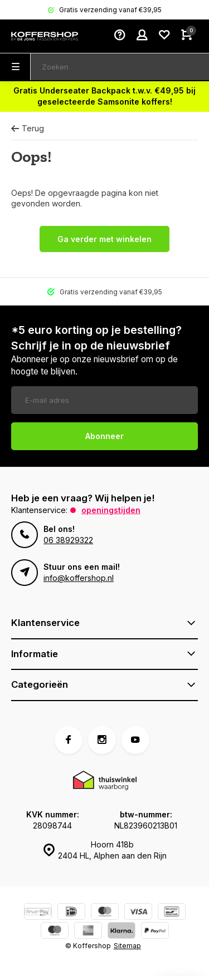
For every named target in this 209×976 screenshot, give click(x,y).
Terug (27, 128)
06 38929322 (68, 540)
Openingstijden (110, 510)
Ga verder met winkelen (104, 239)
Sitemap (127, 946)
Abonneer (104, 436)
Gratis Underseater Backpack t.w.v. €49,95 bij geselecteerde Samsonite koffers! (104, 96)
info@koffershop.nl (78, 578)
